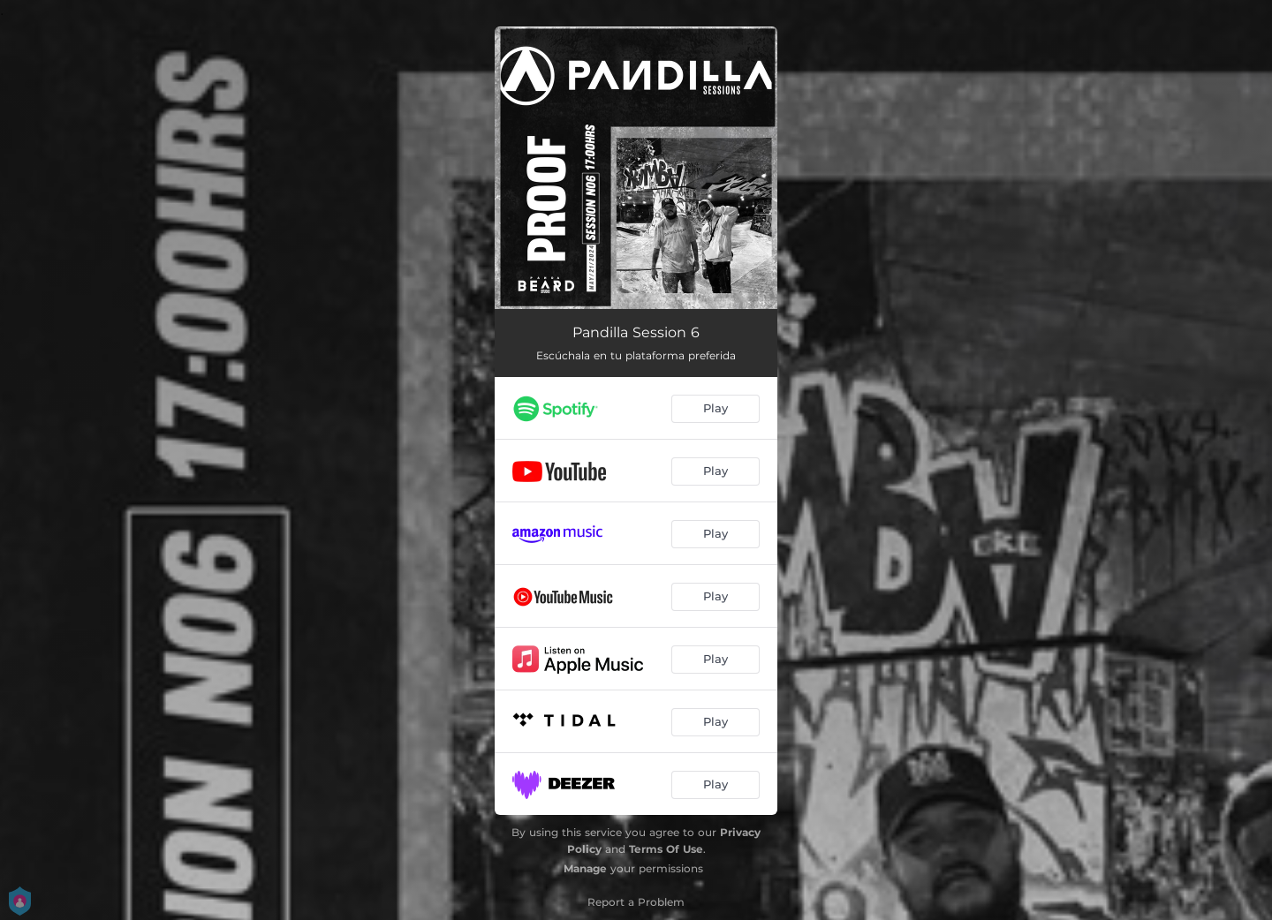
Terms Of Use (666, 849)
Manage (585, 868)
